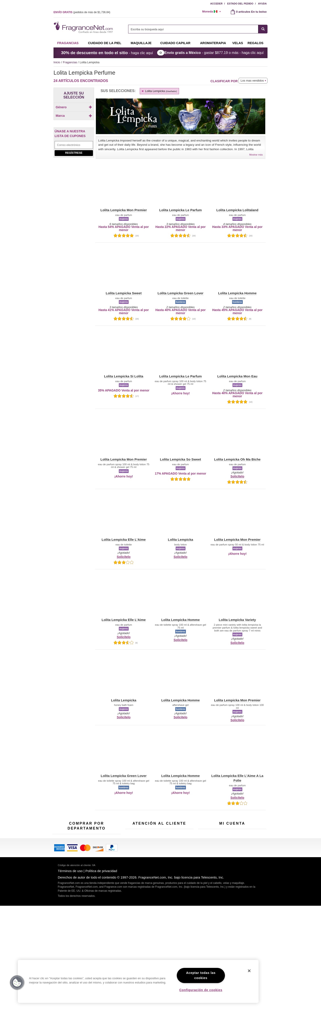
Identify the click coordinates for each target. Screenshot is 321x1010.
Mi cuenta (204, 869)
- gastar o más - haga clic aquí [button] (214, 53)
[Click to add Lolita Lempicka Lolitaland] (73, 216)
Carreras (178, 897)
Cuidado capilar (175, 43)
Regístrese (73, 261)
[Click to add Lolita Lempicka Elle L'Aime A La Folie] (73, 185)
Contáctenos (133, 875)
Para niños (107, 874)
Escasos (105, 908)
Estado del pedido (240, 3)
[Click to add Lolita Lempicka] (73, 171)
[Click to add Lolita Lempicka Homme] (73, 201)
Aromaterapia (85, 903)
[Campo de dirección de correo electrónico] (74, 254)
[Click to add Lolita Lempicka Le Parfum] (73, 208)
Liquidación (84, 920)
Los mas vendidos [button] (252, 80)
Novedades (107, 894)
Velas (103, 887)
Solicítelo (237, 476)
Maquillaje (141, 43)
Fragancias (67, 43)
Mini (102, 901)
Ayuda (262, 3)
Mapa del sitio (182, 879)
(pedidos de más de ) (82, 12)
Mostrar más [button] (256, 154)
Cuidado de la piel (104, 43)
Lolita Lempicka (159, 91)
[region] (138, 981)
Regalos (255, 43)
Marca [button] (74, 128)
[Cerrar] (249, 971)
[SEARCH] (263, 29)
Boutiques (58, 910)
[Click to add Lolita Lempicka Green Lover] (73, 194)
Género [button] (74, 107)
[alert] (213, 11)
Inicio (57, 62)
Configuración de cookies (200, 990)
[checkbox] (74, 115)
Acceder (216, 3)
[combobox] (198, 29)
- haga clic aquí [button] (107, 52)
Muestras (83, 885)
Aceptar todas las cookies (201, 975)
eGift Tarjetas (133, 889)
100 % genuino (159, 901)
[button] (65, 148)
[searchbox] (193, 29)
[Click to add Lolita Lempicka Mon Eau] (73, 223)
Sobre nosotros (135, 882)
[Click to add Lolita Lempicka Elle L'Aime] (73, 177)
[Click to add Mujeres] (74, 119)
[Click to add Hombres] (74, 115)
